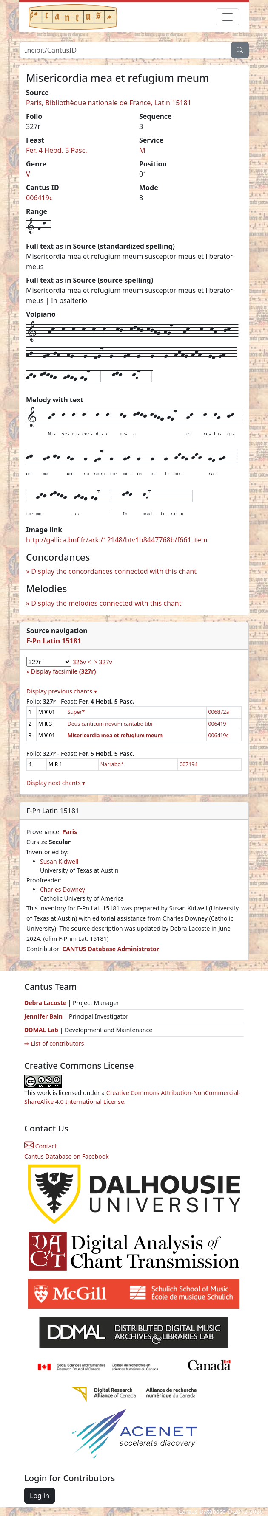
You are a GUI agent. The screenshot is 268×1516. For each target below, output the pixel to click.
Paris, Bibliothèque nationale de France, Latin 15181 (108, 102)
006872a (218, 712)
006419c (39, 197)
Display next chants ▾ (55, 783)
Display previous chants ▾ (61, 691)
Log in (39, 1495)
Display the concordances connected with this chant (114, 571)
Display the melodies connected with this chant (106, 603)
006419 (217, 723)
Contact (40, 1146)
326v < (82, 662)
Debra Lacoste (45, 1003)
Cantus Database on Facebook (66, 1156)
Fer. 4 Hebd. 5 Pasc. (56, 150)
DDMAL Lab (41, 1030)
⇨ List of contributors (54, 1043)
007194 (188, 764)
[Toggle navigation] (227, 16)
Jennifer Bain (44, 1016)
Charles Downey (62, 889)
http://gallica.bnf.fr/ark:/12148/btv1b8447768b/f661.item (117, 540)
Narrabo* (112, 764)
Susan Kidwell (59, 861)
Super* (76, 712)
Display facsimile (63, 671)
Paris (69, 832)
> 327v (103, 662)
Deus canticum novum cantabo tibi (110, 723)
